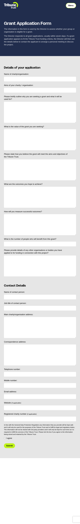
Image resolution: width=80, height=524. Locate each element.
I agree (8, 438)
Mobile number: (10, 380)
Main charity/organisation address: (18, 314)
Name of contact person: (14, 292)
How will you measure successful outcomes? (23, 211)
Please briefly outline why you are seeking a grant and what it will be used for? (33, 97)
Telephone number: (12, 369)
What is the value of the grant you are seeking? (24, 126)
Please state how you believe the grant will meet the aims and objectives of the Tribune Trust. (35, 155)
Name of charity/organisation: (16, 74)
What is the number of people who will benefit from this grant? (30, 239)
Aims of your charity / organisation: (18, 85)
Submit (9, 446)
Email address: (10, 391)
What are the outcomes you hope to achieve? (23, 184)
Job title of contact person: (15, 303)
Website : (12, 403)
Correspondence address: (15, 342)
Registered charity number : (20, 414)
